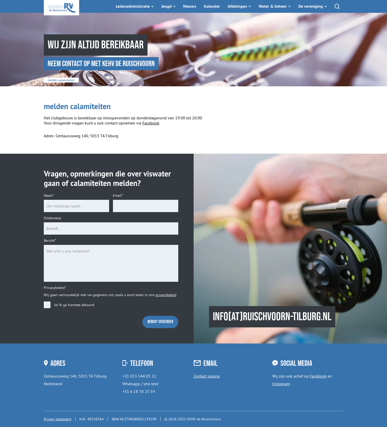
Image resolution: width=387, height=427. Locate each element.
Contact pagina (207, 376)
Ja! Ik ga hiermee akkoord (74, 305)
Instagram (281, 383)
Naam (49, 195)
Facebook (150, 123)
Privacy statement (57, 419)
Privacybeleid (55, 288)
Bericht (50, 240)
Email (118, 195)
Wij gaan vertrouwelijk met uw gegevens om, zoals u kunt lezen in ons (110, 295)
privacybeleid (165, 295)
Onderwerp (52, 218)
